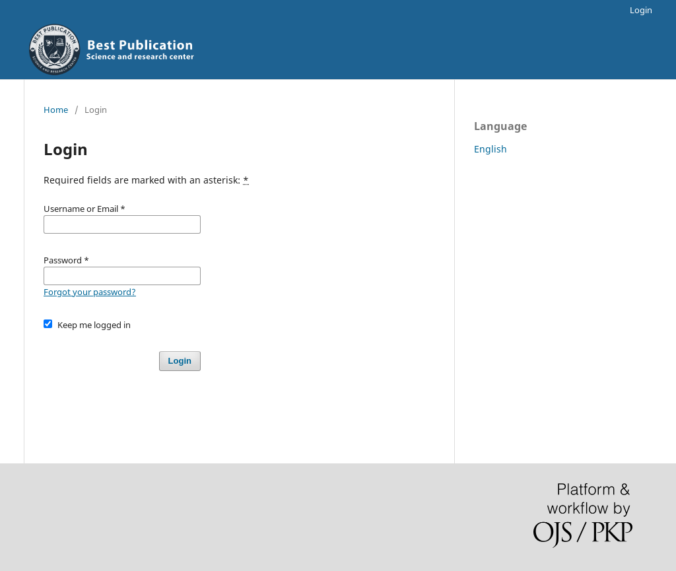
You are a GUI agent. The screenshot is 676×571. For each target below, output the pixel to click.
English (490, 149)
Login (641, 10)
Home (56, 110)
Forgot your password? (90, 292)
